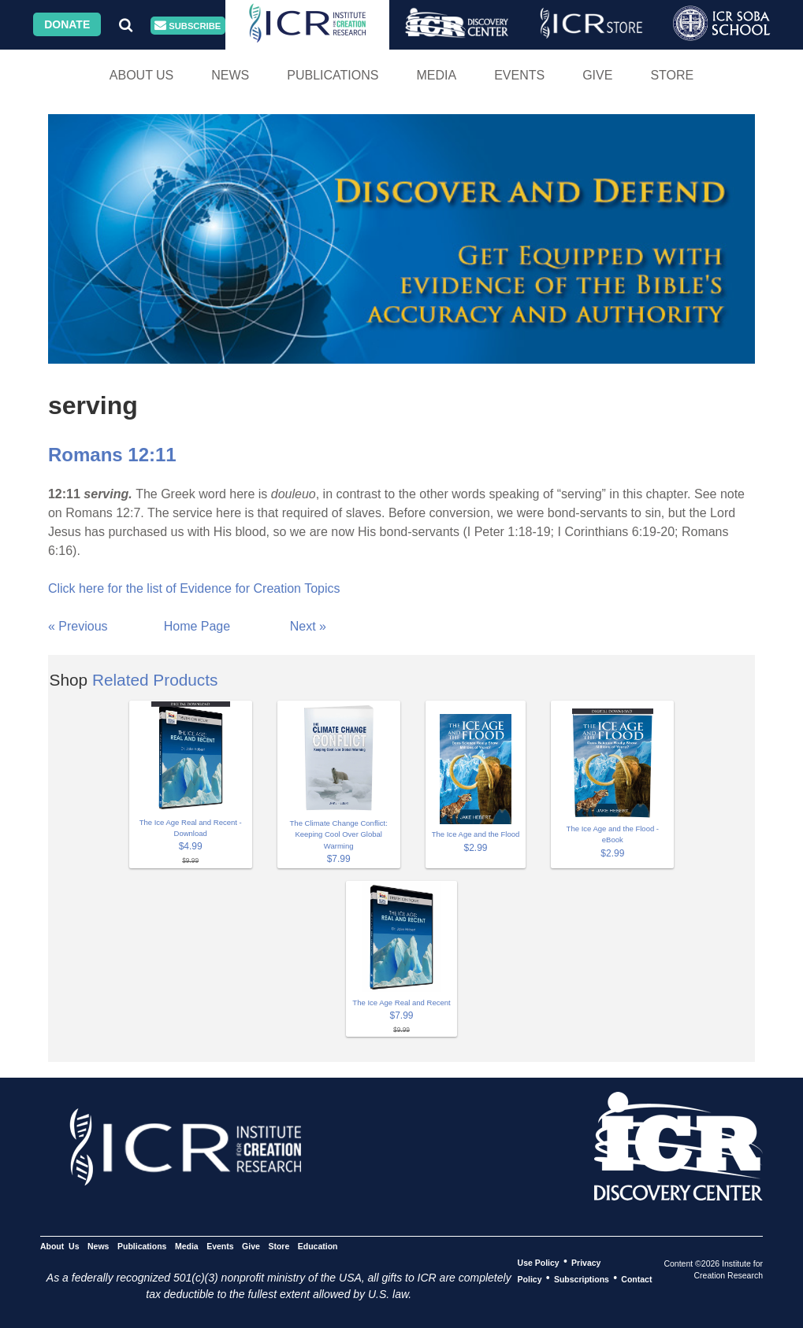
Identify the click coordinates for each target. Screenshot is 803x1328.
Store (671, 75)
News (230, 75)
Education (318, 1245)
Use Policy (538, 1262)
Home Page (197, 626)
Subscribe (187, 26)
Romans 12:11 (112, 454)
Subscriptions (581, 1278)
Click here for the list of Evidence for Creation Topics (194, 588)
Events (519, 75)
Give (597, 75)
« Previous (78, 626)
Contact (636, 1278)
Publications (332, 75)
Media (436, 75)
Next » (308, 626)
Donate (67, 24)
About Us (142, 75)
